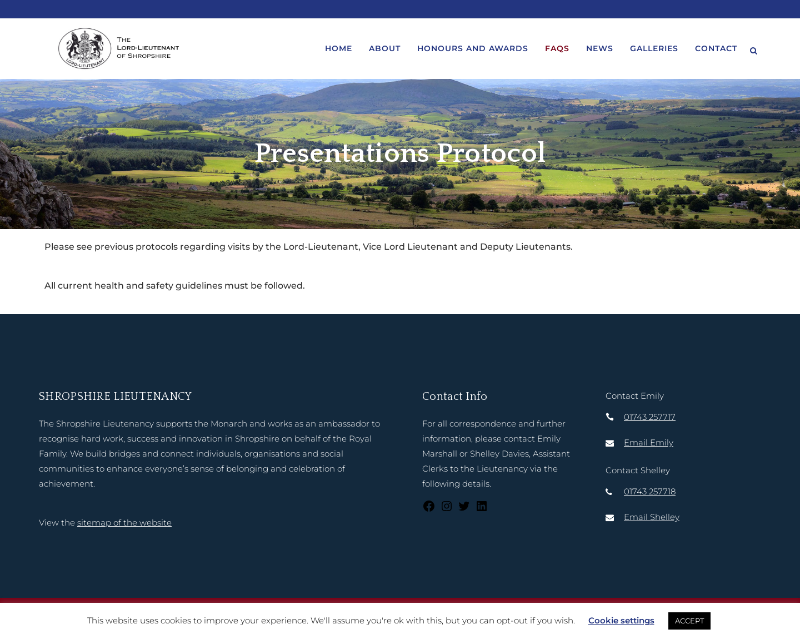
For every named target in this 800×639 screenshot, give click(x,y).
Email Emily (648, 442)
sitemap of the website (124, 522)
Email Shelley (651, 517)
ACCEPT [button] (689, 620)
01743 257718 (650, 491)
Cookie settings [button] (621, 620)
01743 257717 (650, 417)
